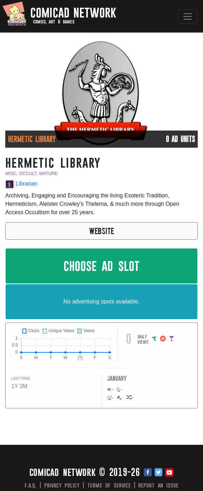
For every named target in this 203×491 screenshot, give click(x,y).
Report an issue (158, 485)
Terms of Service (109, 485)
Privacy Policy (62, 485)
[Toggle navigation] (187, 16)
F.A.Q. (30, 485)
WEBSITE (101, 230)
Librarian (21, 184)
